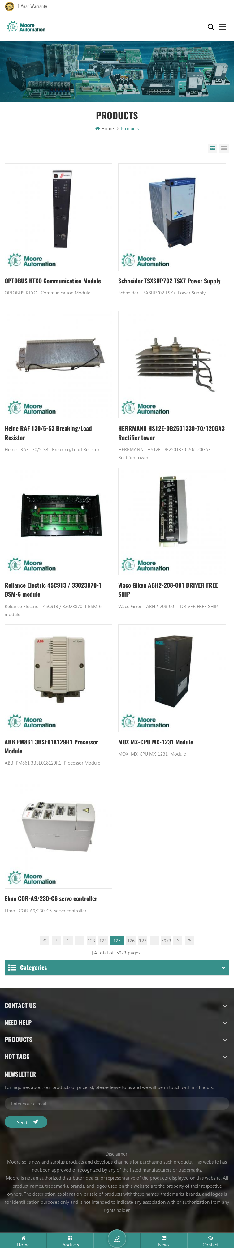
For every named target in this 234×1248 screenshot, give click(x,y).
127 (142, 942)
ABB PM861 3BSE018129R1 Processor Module (54, 748)
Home (104, 129)
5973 (166, 942)
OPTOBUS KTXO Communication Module (54, 281)
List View (224, 148)
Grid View (212, 148)
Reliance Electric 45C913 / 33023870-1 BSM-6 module (55, 591)
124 (103, 942)
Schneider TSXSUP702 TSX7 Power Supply (170, 281)
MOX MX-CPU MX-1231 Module (157, 744)
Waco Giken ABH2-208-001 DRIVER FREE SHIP (170, 591)
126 (131, 942)
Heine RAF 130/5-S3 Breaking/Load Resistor (50, 434)
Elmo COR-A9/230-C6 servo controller (53, 901)
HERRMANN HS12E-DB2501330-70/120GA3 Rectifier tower (159, 434)
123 (91, 942)
